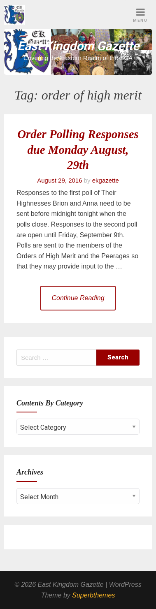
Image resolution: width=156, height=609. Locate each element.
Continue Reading (77, 297)
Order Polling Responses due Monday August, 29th (77, 149)
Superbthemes (93, 595)
